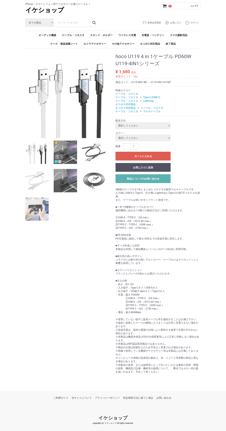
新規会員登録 (151, 22)
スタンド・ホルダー (101, 35)
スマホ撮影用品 (178, 35)
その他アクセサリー (123, 43)
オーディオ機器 (47, 35)
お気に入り (173, 22)
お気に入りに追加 (143, 167)
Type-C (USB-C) (151, 97)
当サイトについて (82, 397)
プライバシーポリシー (107, 397)
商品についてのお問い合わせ (143, 178)
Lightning (148, 100)
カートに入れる (143, 156)
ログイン (192, 22)
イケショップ (44, 10)
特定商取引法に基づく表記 (138, 397)
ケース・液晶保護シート (64, 43)
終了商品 (171, 43)
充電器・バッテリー (153, 35)
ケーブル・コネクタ (73, 35)
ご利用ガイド (60, 397)
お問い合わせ (163, 397)
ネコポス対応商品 (150, 43)
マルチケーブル (152, 111)
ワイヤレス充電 (127, 35)
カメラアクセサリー (94, 43)
